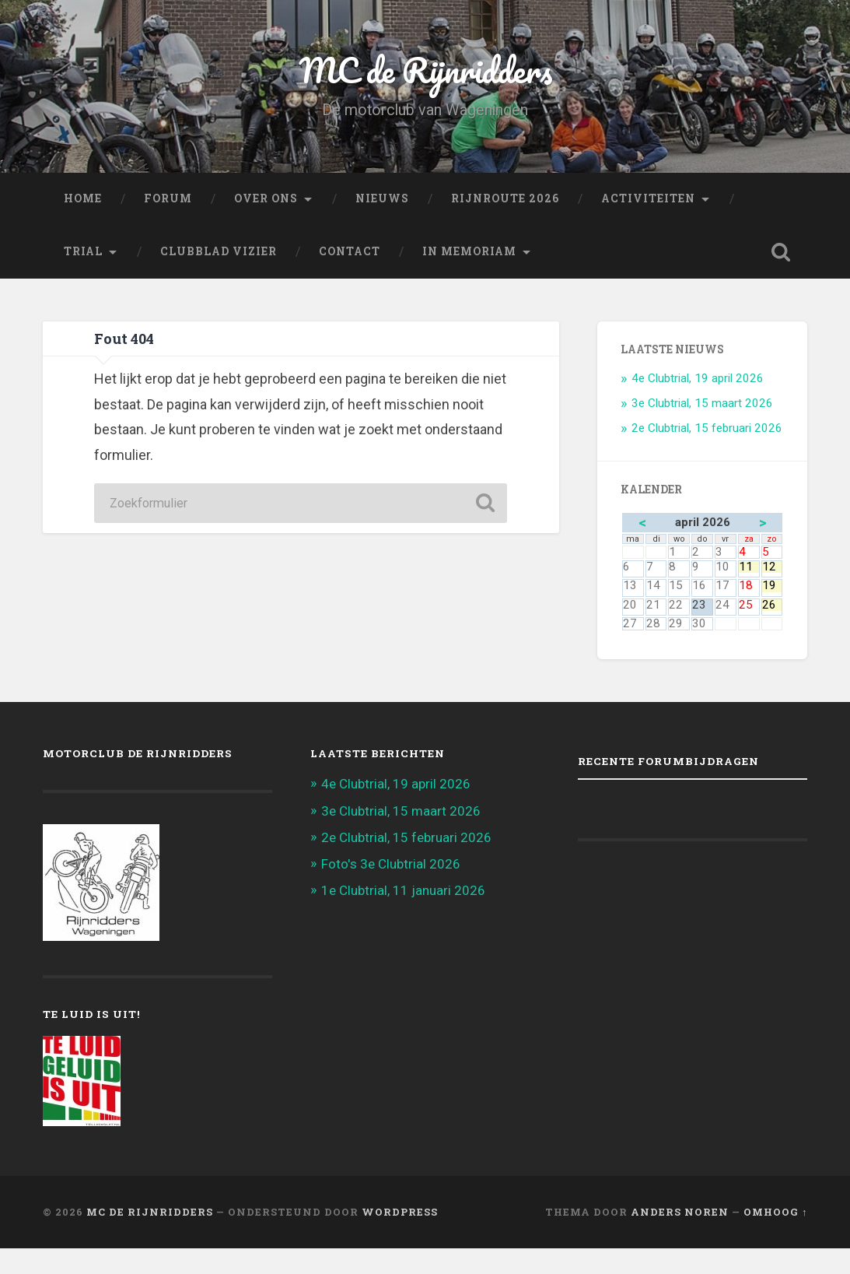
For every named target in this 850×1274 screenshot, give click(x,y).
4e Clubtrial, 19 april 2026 (697, 378)
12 (772, 567)
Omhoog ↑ (775, 1212)
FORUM (168, 198)
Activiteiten (648, 198)
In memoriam (469, 251)
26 (772, 605)
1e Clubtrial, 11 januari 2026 (403, 890)
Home (83, 198)
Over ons (266, 198)
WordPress (400, 1212)
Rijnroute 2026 (505, 198)
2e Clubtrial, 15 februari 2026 (706, 428)
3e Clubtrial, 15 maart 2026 (702, 403)
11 (749, 567)
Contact (349, 251)
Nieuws (382, 198)
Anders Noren (680, 1212)
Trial (83, 251)
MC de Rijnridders (425, 69)
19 (772, 585)
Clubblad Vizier (218, 251)
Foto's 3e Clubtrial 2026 (390, 864)
